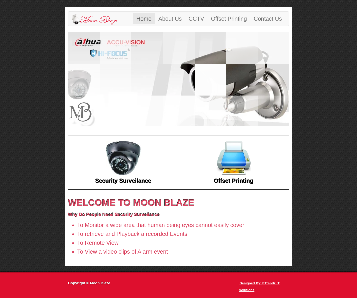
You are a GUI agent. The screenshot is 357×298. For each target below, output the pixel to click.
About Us (170, 18)
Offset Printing (229, 18)
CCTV (196, 18)
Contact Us (268, 18)
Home (144, 18)
